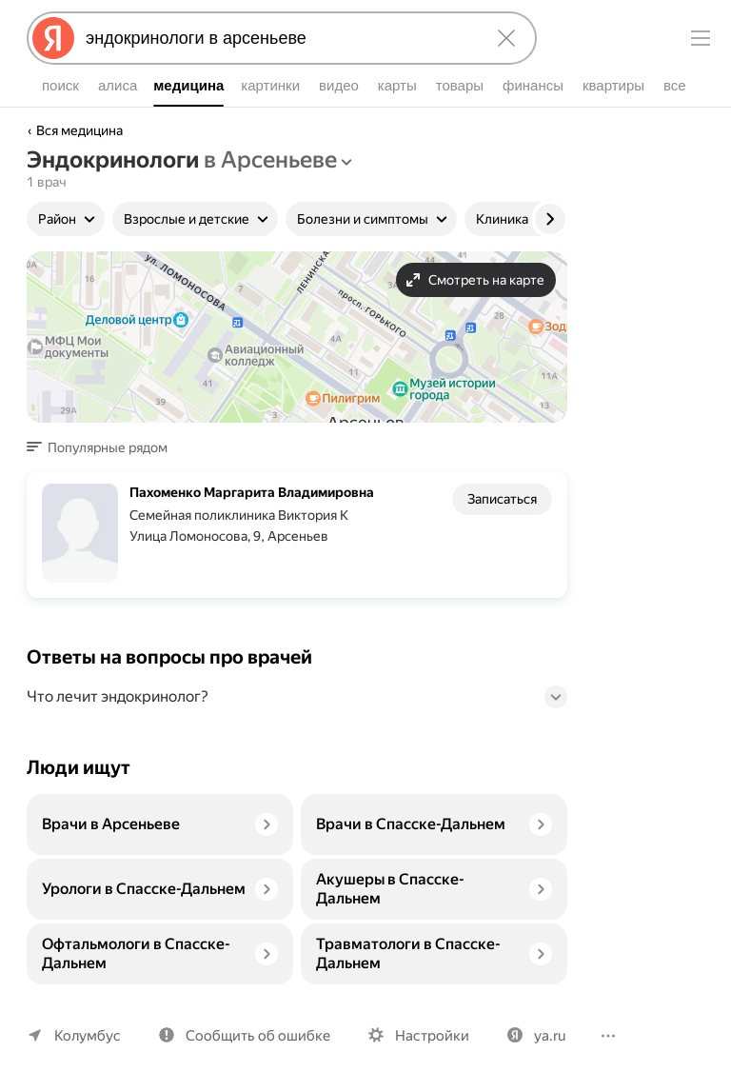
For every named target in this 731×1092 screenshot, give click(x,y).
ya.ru (539, 1035)
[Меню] (701, 38)
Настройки (423, 1035)
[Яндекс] (53, 38)
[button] (103, 447)
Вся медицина (80, 130)
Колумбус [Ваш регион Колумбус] (85, 1035)
